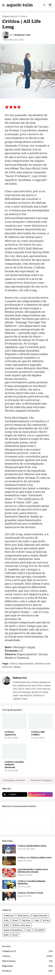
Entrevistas (27, 961)
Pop (29, 930)
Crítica (23, 16)
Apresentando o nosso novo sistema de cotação (33, 870)
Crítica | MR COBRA (38, 733)
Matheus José (42, 663)
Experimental (26, 663)
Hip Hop (26, 920)
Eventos (27, 971)
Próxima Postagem (41, 780)
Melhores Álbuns (11, 667)
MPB (6, 925)
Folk (6, 920)
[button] (3, 4)
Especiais (27, 966)
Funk (15, 920)
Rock (15, 935)
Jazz (36, 920)
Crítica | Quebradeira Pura (32, 846)
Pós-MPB (39, 930)
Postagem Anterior (14, 780)
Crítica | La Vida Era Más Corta (35, 857)
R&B (6, 935)
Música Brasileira (13, 930)
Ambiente (9, 915)
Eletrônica (23, 915)
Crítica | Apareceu (10, 733)
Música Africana (21, 925)
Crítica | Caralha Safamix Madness (14, 765)
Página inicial (9, 16)
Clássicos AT (27, 951)
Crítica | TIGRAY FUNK (30, 893)
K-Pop (46, 920)
